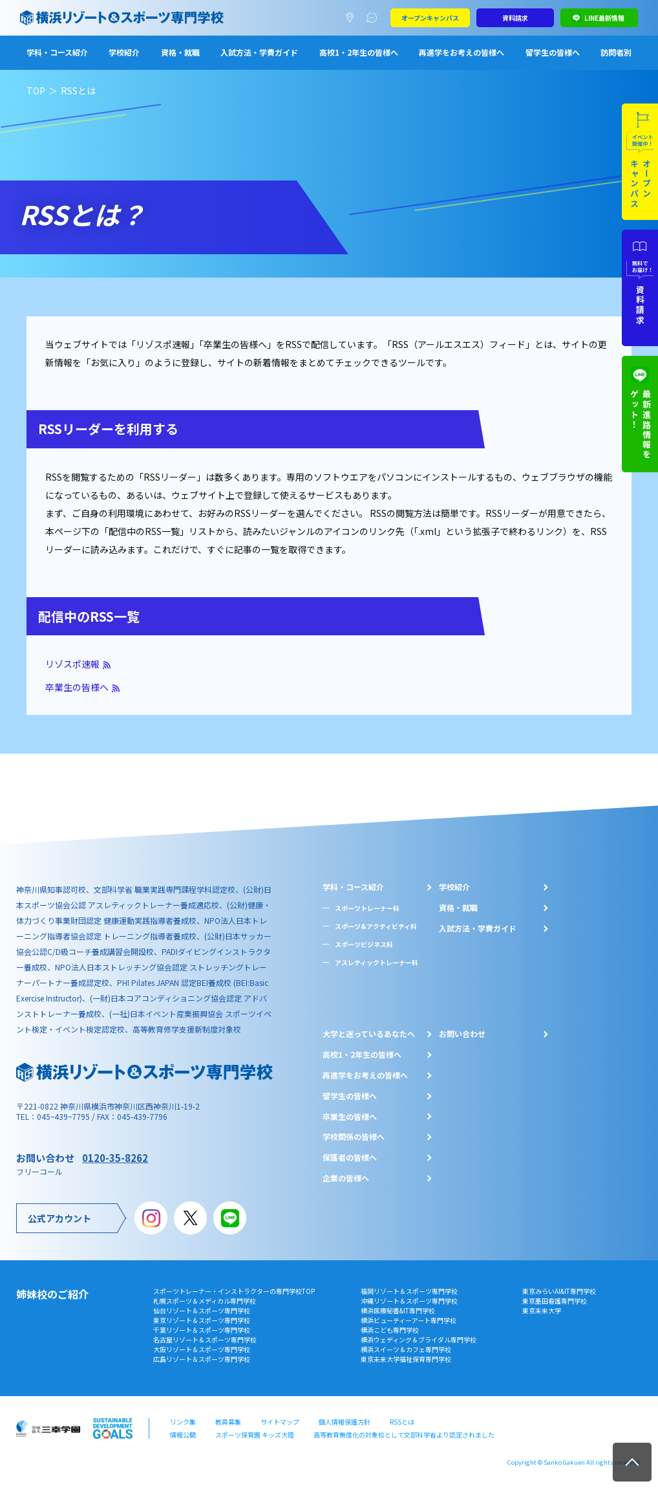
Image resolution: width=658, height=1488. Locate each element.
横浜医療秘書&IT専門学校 (398, 1310)
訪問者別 (615, 52)
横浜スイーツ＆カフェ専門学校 (406, 1349)
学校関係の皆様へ (354, 1137)
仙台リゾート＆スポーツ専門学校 (201, 1310)
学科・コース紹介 (57, 52)
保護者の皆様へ (350, 1157)
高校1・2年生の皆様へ (358, 52)
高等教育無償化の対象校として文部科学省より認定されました (403, 1434)
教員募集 (228, 1422)
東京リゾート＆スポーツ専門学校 (201, 1320)
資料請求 (515, 18)
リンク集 (183, 1422)
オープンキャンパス (430, 18)
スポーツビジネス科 (364, 944)
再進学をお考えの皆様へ (461, 52)
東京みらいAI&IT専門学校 (559, 1291)
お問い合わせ (462, 1034)
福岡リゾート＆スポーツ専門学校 (409, 1291)
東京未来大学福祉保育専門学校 (406, 1359)
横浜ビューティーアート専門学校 (408, 1320)
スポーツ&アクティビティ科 (376, 926)
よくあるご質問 (374, 18)
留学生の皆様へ (552, 52)
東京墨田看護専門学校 (554, 1301)
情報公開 (183, 1434)
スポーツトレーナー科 (367, 908)
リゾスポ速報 (72, 663)
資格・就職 (180, 52)
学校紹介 (124, 52)
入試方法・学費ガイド (259, 52)
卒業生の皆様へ (77, 687)
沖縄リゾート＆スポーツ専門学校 (409, 1301)
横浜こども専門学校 (390, 1330)
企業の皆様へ (346, 1178)
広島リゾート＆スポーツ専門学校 (201, 1359)
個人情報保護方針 (344, 1422)
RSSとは (402, 1422)
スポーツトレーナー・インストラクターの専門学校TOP (234, 1291)
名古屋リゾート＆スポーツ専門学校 (205, 1339)
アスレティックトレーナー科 (376, 962)
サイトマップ (279, 1422)
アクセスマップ (352, 18)
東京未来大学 (541, 1310)
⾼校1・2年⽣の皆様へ (362, 1054)
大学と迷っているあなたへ (369, 1034)
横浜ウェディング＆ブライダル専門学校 (418, 1339)
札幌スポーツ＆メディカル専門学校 (204, 1301)
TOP (36, 90)
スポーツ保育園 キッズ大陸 (254, 1434)
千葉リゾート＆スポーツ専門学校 (201, 1330)
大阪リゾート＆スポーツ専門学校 (201, 1349)
